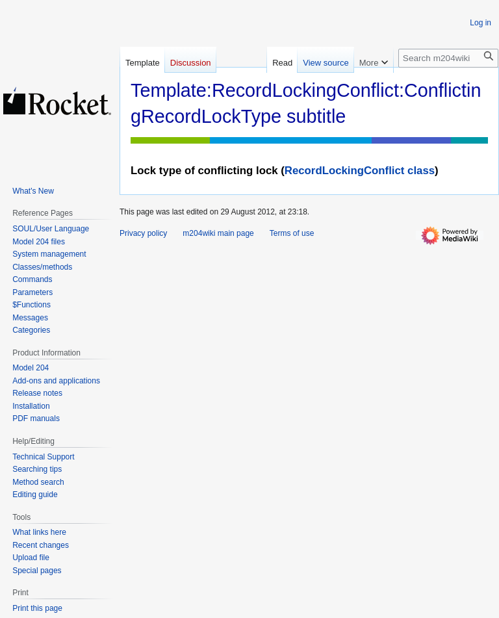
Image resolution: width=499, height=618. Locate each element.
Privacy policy (143, 233)
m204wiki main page (218, 233)
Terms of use (292, 233)
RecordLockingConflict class (360, 170)
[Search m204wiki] (448, 58)
